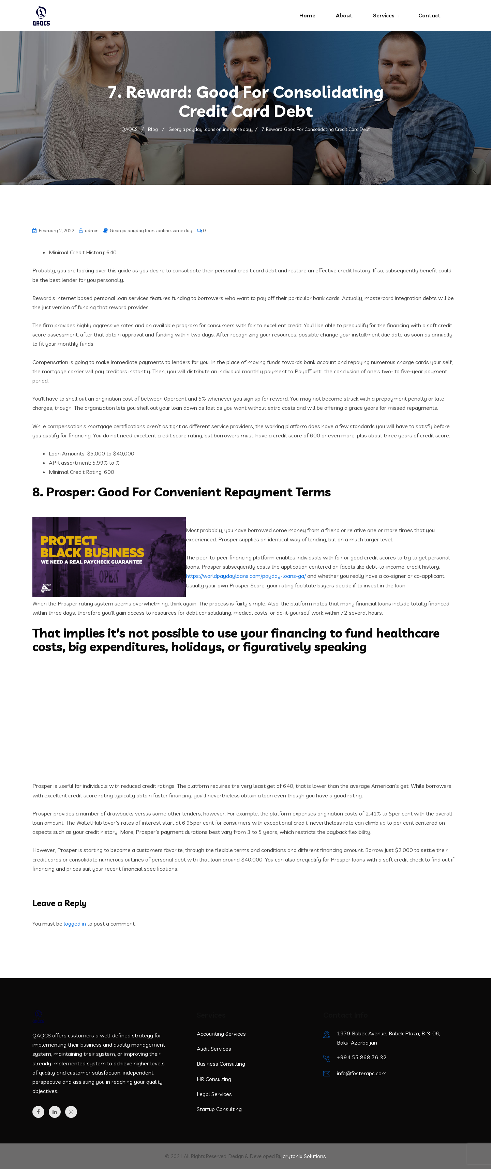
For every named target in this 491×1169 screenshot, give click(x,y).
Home (307, 15)
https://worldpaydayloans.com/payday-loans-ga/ (246, 575)
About (344, 15)
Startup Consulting (219, 1109)
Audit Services (214, 1048)
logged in (75, 923)
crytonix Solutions (304, 1156)
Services (384, 15)
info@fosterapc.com (362, 1073)
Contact (429, 15)
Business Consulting (221, 1063)
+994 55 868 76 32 (362, 1057)
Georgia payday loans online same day (151, 230)
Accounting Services (221, 1033)
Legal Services (214, 1094)
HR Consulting (214, 1079)
